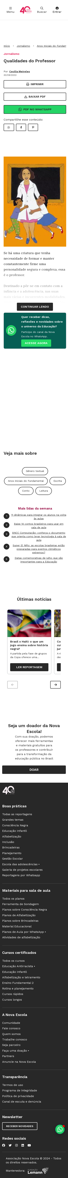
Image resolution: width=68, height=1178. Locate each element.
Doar (34, 770)
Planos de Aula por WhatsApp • (24, 932)
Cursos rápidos (12, 994)
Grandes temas (12, 819)
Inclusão (8, 842)
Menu (11, 10)
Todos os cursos (13, 960)
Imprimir (35, 84)
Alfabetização (11, 836)
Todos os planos (13, 898)
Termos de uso (12, 1085)
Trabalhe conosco (14, 1039)
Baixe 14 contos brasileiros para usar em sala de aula (33, 525)
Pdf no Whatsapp (34, 109)
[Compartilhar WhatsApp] (9, 127)
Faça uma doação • (15, 1050)
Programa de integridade (19, 1090)
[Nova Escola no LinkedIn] (22, 1145)
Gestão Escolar (12, 858)
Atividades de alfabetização (21, 937)
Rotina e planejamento (18, 988)
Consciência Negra (15, 825)
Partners (8, 1056)
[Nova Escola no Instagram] (16, 1145)
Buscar (42, 10)
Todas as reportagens (17, 814)
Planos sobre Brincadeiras (20, 920)
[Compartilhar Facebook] (21, 127)
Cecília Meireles (19, 71)
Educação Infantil (14, 831)
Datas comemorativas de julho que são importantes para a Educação (33, 559)
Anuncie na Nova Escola (19, 1061)
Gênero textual (35, 471)
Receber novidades (19, 1126)
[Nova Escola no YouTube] (29, 1145)
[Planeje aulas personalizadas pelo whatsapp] (60, 1129)
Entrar (57, 10)
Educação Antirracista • (18, 966)
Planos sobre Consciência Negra (24, 909)
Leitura (43, 490)
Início (7, 45)
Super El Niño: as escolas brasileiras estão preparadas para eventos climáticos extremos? (34, 549)
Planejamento (11, 853)
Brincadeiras (11, 847)
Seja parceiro (11, 1045)
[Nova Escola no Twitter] (10, 1145)
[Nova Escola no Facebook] (3, 1145)
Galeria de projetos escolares (22, 869)
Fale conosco (11, 1028)
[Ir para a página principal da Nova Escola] (26, 10)
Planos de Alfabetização (19, 915)
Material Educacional (17, 926)
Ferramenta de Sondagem (20, 904)
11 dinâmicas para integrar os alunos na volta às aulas (35, 516)
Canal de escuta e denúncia (21, 1101)
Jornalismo (23, 45)
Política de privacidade (18, 1096)
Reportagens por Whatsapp (21, 875)
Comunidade (11, 1023)
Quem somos (11, 1034)
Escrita (57, 480)
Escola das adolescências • (21, 864)
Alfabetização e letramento (21, 977)
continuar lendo (35, 306)
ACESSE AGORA (36, 343)
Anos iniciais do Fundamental (26, 480)
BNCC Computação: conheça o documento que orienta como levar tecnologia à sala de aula (35, 536)
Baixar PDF (35, 96)
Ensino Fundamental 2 (18, 983)
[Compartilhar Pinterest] (33, 127)
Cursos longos (12, 999)
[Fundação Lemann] (38, 1170)
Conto (26, 490)
